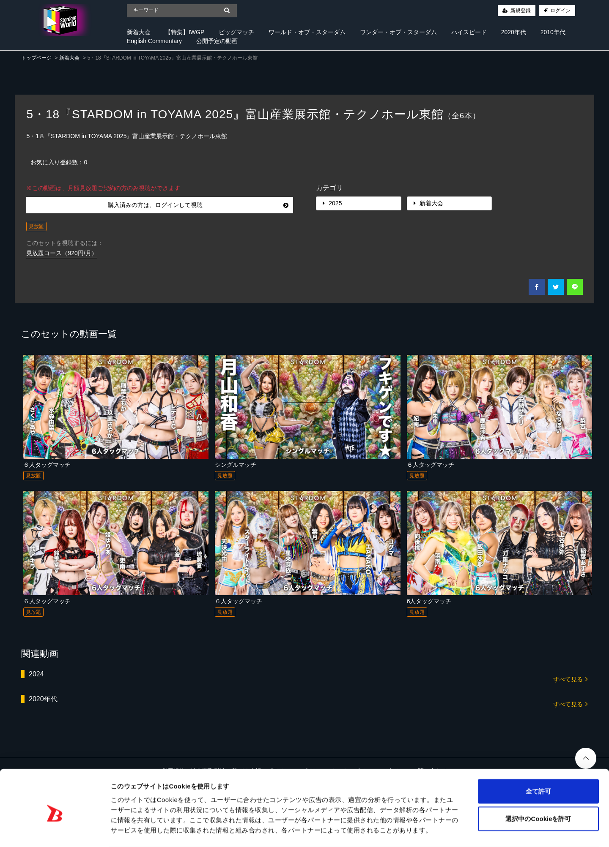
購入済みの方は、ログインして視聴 (198, 205)
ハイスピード (469, 32)
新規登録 (520, 11)
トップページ (36, 58)
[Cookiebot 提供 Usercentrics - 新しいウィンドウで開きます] (55, 830)
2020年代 (513, 32)
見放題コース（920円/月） (61, 253)
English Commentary (154, 41)
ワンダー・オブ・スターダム (398, 32)
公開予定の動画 (217, 41)
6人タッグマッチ (429, 601)
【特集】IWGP (184, 32)
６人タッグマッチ (47, 464)
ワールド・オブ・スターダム (307, 32)
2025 (332, 203)
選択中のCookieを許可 (538, 785)
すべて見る (570, 678)
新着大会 (139, 32)
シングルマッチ (235, 464)
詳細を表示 (408, 830)
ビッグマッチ (236, 32)
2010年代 (552, 32)
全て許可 (538, 757)
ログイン (560, 11)
